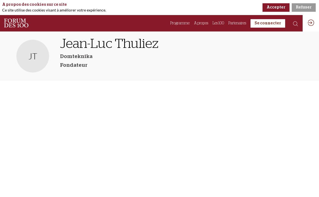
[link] (180, 23)
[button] (268, 23)
